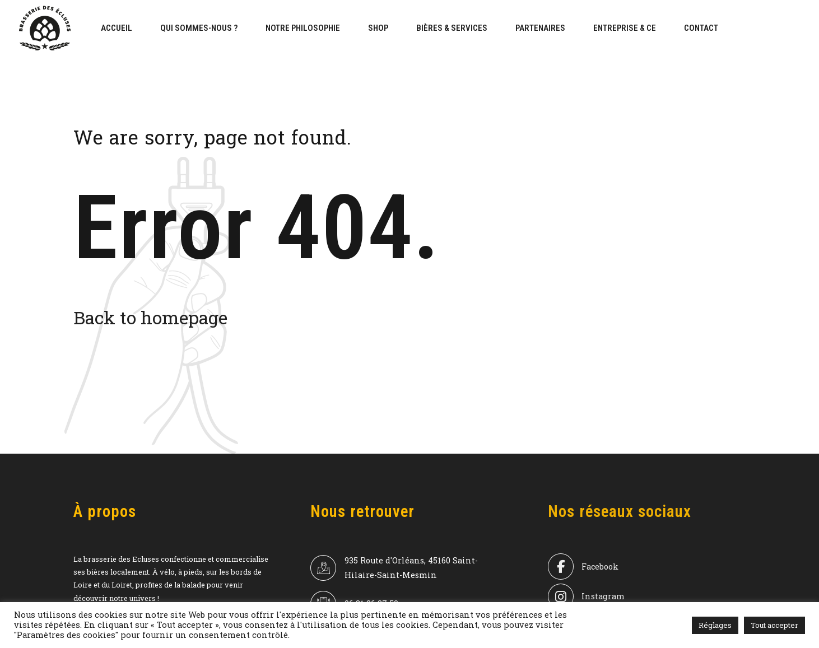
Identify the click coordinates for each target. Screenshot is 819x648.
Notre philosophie (303, 28)
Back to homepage (150, 317)
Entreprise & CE (624, 28)
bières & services (451, 28)
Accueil (116, 28)
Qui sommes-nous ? (199, 28)
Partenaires (540, 28)
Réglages (715, 625)
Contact (701, 28)
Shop (378, 28)
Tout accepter (774, 625)
